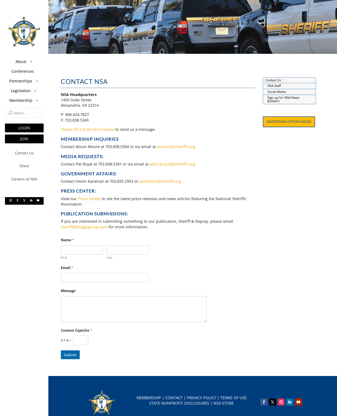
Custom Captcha (76, 330)
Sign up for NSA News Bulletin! (283, 99)
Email (67, 268)
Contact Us (24, 152)
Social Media (276, 92)
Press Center (89, 198)
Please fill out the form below (87, 129)
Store (24, 165)
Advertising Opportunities (289, 121)
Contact (174, 397)
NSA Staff (274, 86)
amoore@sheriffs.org (176, 146)
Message (68, 291)
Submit (70, 354)
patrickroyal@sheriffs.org (172, 164)
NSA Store (223, 403)
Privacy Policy (201, 397)
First (64, 257)
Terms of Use (233, 397)
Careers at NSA (24, 178)
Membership (148, 397)
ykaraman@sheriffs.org (160, 181)
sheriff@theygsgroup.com (84, 226)
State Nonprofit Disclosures (179, 403)
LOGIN (24, 127)
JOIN (24, 138)
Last (109, 257)
